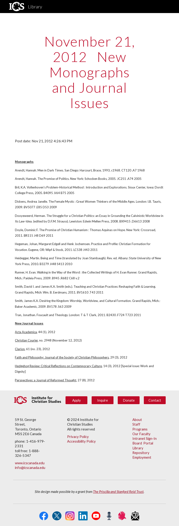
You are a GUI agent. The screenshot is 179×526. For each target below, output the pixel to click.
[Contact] (154, 400)
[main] (89, 72)
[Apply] (76, 400)
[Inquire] (102, 400)
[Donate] (128, 400)
